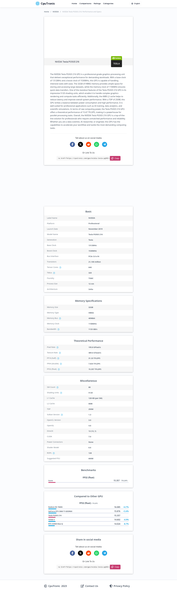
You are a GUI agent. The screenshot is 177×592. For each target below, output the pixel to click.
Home (74, 3)
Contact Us (91, 586)
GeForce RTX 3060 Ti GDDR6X (60, 511)
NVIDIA (56, 11)
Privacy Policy (122, 586)
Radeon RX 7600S (55, 507)
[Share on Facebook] (72, 144)
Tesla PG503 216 (54, 515)
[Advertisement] (88, 35)
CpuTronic (45, 3)
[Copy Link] (115, 158)
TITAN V (51, 520)
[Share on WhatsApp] (96, 144)
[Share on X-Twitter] (80, 144)
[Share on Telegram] (104, 144)
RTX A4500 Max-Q (55, 524)
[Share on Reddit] (88, 144)
